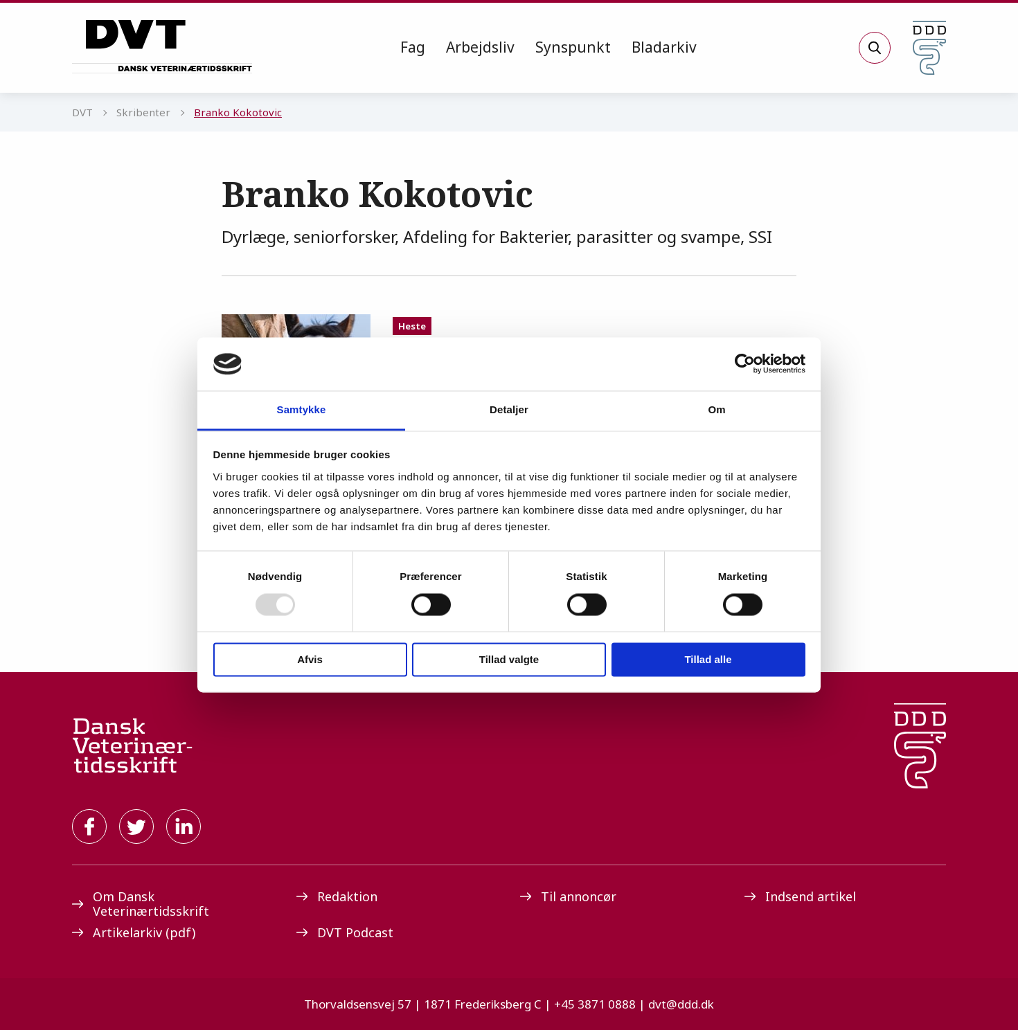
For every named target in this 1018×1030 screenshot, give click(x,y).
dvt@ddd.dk (681, 1004)
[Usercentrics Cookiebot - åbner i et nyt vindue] (744, 364)
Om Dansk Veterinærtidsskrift (140, 903)
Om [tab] (716, 409)
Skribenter (143, 112)
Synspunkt (573, 47)
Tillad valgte (509, 659)
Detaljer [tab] (509, 409)
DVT (82, 112)
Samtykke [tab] (301, 409)
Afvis (310, 659)
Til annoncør (568, 896)
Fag (412, 47)
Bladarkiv (664, 47)
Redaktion (336, 896)
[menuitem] (412, 48)
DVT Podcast (344, 932)
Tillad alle (707, 659)
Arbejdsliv (480, 47)
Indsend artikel (800, 896)
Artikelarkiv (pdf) (133, 932)
